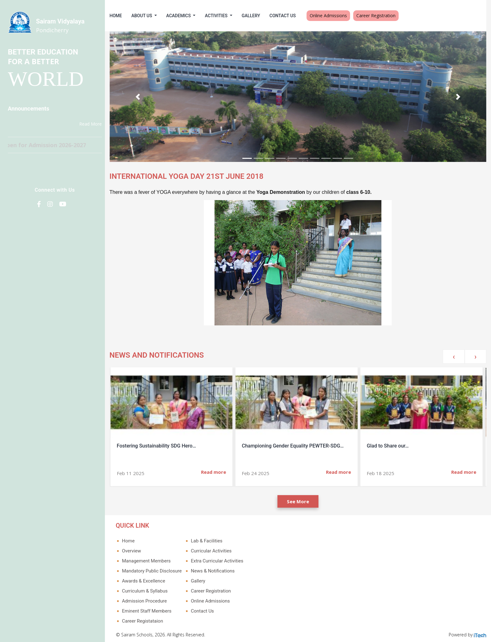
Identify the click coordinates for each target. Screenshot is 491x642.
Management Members (151, 559)
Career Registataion (147, 619)
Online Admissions (333, 15)
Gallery (255, 15)
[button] (142, 95)
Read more (218, 470)
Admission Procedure (149, 599)
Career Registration (381, 15)
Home (120, 15)
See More (300, 500)
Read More (90, 124)
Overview (136, 549)
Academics (184, 15)
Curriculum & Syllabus (150, 589)
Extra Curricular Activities (222, 559)
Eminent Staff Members (151, 609)
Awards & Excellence (148, 579)
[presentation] (453, 355)
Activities (222, 15)
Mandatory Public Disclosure (157, 569)
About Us (147, 15)
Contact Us (287, 15)
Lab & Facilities (211, 539)
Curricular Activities (216, 549)
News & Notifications (218, 569)
